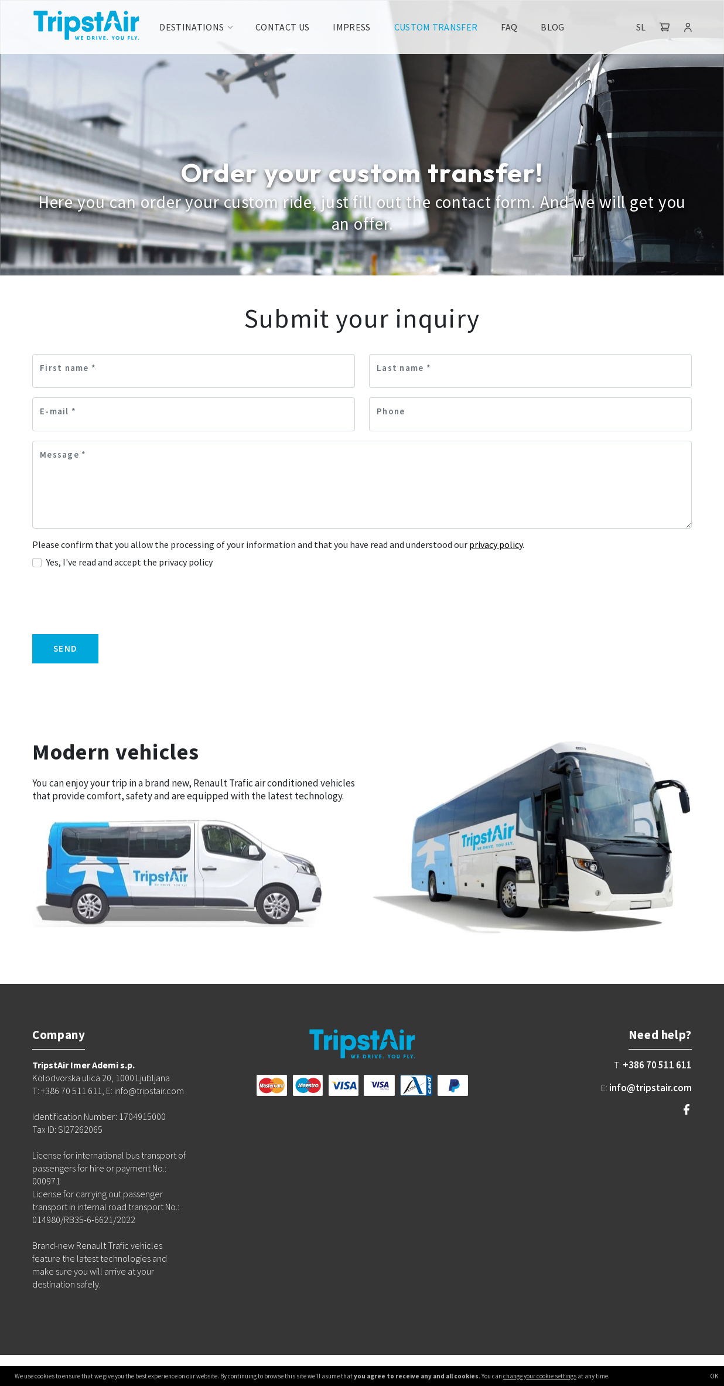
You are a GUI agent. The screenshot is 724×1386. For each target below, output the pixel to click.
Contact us (282, 27)
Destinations (191, 27)
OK (714, 1376)
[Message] (362, 485)
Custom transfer (436, 27)
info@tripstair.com (650, 1087)
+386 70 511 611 (657, 1064)
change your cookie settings (539, 1376)
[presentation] (121, 602)
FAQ (509, 27)
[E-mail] (193, 414)
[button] (665, 27)
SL (641, 27)
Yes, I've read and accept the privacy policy (129, 562)
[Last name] (530, 371)
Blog (552, 27)
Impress (351, 27)
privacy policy (495, 544)
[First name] (193, 371)
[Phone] (530, 414)
